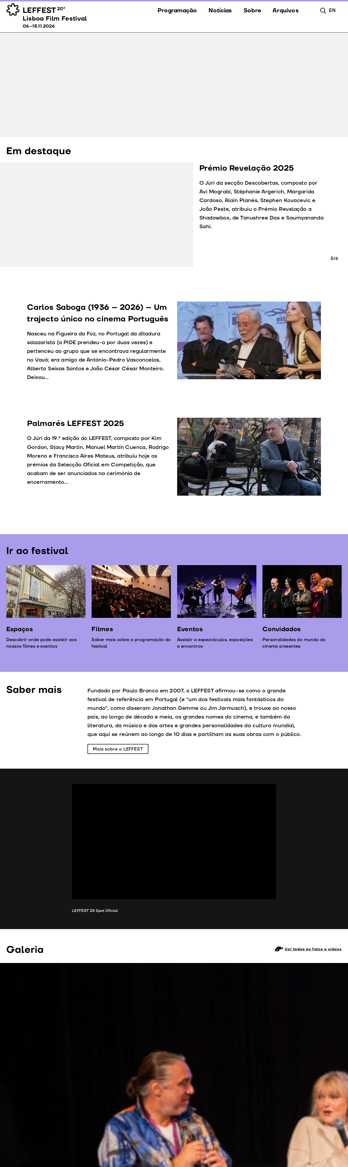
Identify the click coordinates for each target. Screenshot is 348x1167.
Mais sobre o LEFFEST (118, 749)
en (332, 10)
